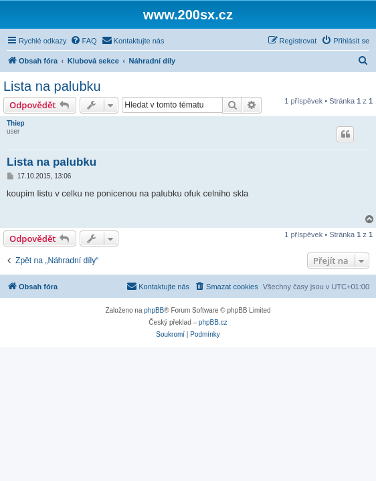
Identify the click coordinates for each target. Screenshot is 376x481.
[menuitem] (83, 41)
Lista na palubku (52, 86)
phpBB (154, 310)
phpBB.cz (213, 322)
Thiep (16, 123)
